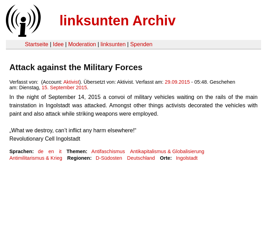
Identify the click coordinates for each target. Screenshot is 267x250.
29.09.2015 (177, 82)
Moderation (82, 44)
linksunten (113, 44)
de (40, 151)
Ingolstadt (186, 158)
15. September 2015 (64, 87)
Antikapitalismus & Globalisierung (167, 151)
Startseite (36, 44)
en (51, 151)
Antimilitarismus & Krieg (35, 158)
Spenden (141, 44)
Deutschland (141, 158)
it (60, 151)
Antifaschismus (108, 151)
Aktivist (71, 82)
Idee (58, 44)
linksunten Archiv (117, 20)
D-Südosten (109, 158)
